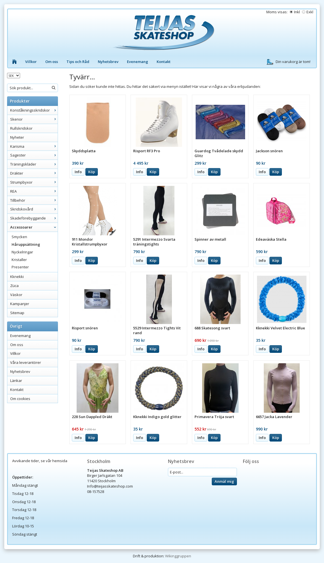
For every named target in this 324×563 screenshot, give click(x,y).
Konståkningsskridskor (34, 110)
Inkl (297, 11)
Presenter (20, 266)
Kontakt (163, 61)
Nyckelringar (22, 252)
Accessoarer (34, 227)
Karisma (34, 146)
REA (34, 191)
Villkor (31, 61)
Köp (91, 171)
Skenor (34, 119)
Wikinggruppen (178, 555)
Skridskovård (34, 209)
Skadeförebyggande (34, 218)
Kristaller (19, 259)
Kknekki (17, 276)
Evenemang (137, 61)
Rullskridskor (21, 128)
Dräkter (34, 173)
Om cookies (20, 398)
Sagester (34, 155)
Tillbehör (34, 200)
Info (78, 171)
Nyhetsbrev (108, 61)
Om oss (51, 61)
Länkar (16, 380)
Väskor (16, 294)
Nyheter (17, 137)
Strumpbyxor (34, 182)
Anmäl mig (224, 481)
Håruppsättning (26, 244)
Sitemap (17, 312)
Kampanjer (19, 303)
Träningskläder (34, 164)
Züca (14, 285)
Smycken (19, 236)
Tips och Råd (77, 61)
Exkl (309, 11)
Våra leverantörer (25, 362)
